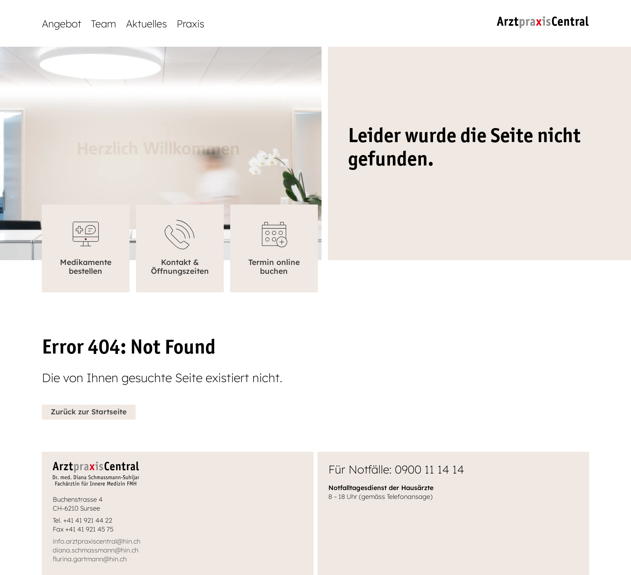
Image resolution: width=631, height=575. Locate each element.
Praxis (190, 23)
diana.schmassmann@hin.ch (95, 550)
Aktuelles (146, 23)
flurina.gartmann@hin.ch (90, 559)
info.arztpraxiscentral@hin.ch (96, 541)
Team (103, 23)
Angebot (61, 23)
